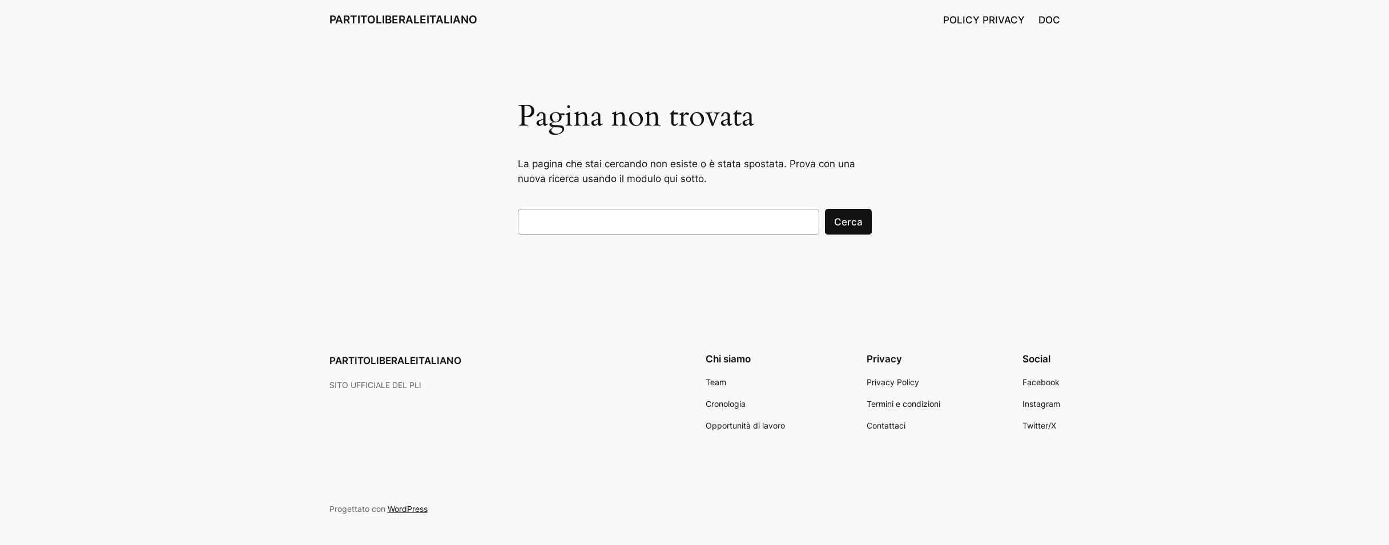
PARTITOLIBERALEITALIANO (403, 19)
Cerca (848, 222)
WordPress (408, 509)
